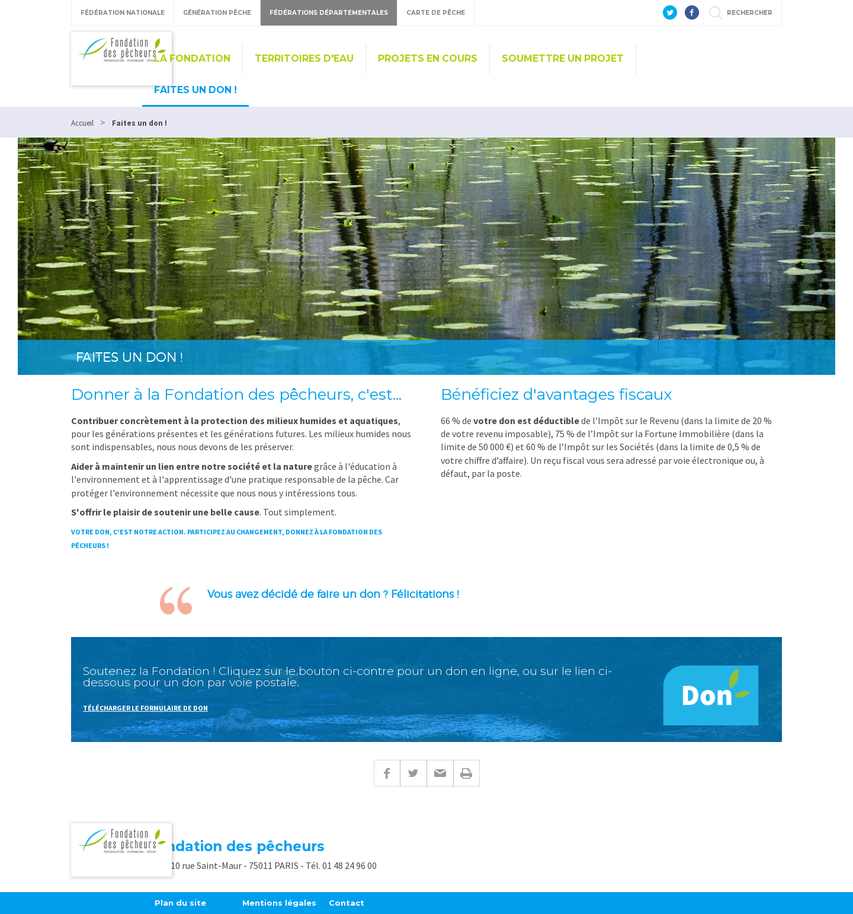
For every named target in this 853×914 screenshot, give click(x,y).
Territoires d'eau (304, 58)
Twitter (413, 773)
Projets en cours (427, 58)
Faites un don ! (195, 89)
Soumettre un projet (563, 58)
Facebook (387, 773)
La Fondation (192, 58)
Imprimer (466, 773)
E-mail (439, 773)
